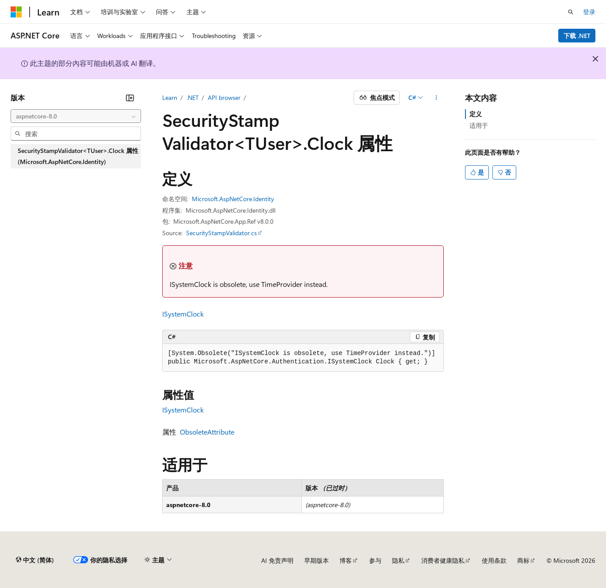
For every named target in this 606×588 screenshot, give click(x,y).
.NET (192, 97)
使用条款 (494, 560)
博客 (345, 560)
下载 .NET (577, 35)
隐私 (398, 560)
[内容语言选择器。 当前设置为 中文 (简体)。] (35, 560)
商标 (523, 560)
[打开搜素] (570, 12)
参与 (375, 560)
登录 (589, 12)
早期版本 (316, 560)
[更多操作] (436, 98)
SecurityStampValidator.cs (221, 233)
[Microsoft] (16, 12)
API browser (224, 97)
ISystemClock (183, 313)
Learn (169, 97)
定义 (475, 114)
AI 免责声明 (277, 560)
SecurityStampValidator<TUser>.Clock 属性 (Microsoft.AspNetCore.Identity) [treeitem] (78, 156)
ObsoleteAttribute (207, 431)
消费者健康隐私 (443, 560)
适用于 (478, 125)
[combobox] (76, 116)
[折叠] (130, 98)
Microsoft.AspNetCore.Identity (233, 199)
